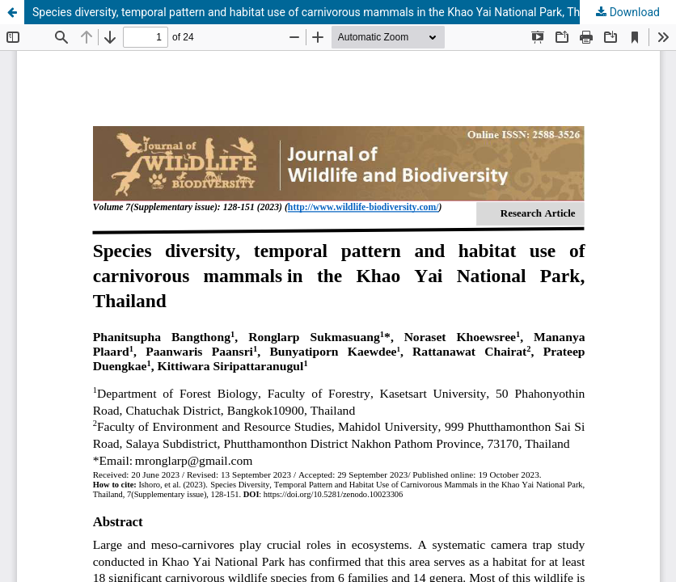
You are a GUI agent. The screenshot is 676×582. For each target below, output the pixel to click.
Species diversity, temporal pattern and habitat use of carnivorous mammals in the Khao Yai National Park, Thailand (321, 12)
